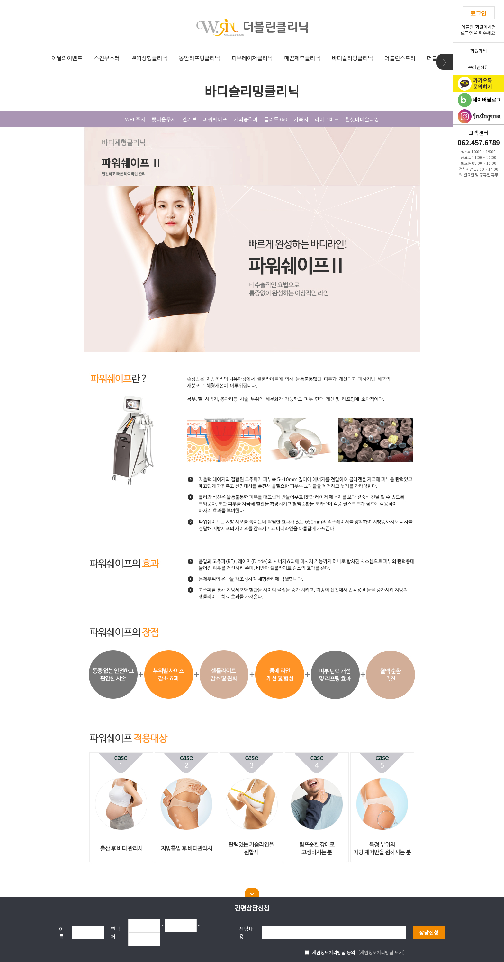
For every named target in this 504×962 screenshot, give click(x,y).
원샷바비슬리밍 (362, 119)
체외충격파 (246, 119)
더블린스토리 (399, 58)
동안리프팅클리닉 (199, 58)
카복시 (301, 119)
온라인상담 (478, 67)
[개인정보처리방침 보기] (381, 952)
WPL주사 (135, 119)
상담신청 (428, 932)
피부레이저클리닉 (252, 58)
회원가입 (478, 51)
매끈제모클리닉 (302, 58)
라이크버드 (327, 119)
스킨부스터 (107, 58)
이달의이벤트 (66, 58)
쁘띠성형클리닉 (149, 58)
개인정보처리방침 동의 (333, 952)
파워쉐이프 (215, 119)
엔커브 (189, 119)
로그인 (478, 13)
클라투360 (275, 119)
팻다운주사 (164, 119)
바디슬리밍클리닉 (352, 58)
